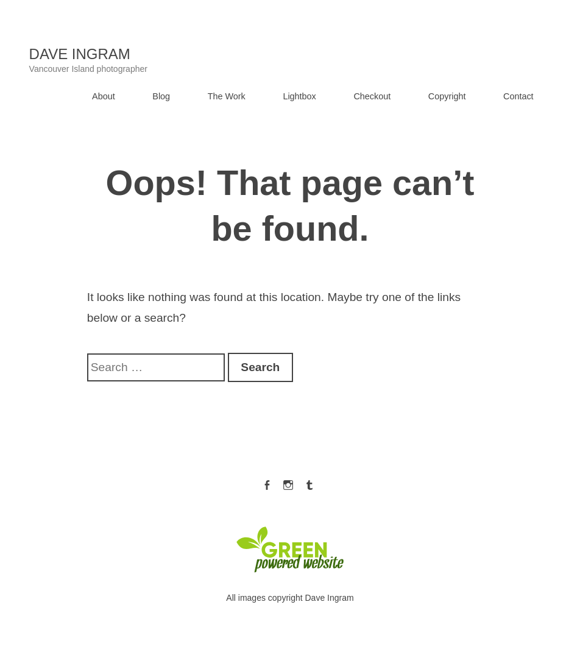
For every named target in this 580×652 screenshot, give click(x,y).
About (103, 96)
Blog (161, 96)
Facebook (267, 482)
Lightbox (299, 96)
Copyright (447, 96)
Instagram (288, 482)
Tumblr (309, 482)
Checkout (372, 96)
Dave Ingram (79, 54)
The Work (227, 96)
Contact (518, 96)
